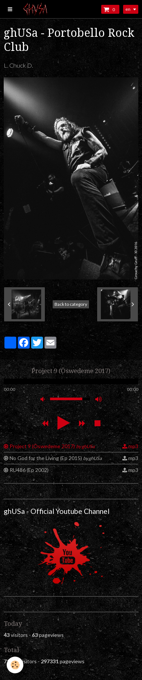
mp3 (133, 446)
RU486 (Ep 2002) (29, 470)
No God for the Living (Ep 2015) (56, 458)
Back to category (71, 304)
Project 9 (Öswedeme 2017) (52, 446)
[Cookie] (15, 665)
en (128, 9)
